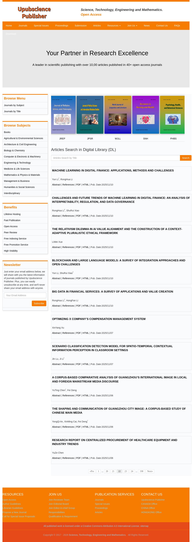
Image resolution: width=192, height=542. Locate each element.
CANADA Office (149, 504)
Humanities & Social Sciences (19, 187)
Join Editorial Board (59, 504)
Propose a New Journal (14, 512)
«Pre (92, 471)
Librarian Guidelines (12, 508)
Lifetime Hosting (12, 214)
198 (141, 471)
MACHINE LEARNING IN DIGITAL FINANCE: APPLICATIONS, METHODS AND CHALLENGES (113, 170)
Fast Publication (12, 220)
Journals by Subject (14, 105)
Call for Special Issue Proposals (18, 516)
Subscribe (39, 303)
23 (126, 471)
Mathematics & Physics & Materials (22, 175)
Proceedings (61, 25)
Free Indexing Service (15, 238)
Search (185, 158)
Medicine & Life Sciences (17, 168)
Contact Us (162, 25)
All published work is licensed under (62, 526)
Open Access (11, 226)
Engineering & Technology (17, 162)
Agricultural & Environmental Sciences (23, 138)
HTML (86, 184)
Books (7, 132)
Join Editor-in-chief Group (62, 508)
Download (11, 34)
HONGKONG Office (151, 512)
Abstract (56, 184)
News (147, 25)
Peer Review (10, 232)
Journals (22, 25)
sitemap (144, 526)
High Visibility (11, 250)
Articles (97, 25)
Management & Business (17, 181)
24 (132, 471)
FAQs (177, 25)
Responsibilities (57, 512)
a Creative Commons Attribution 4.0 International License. (110, 526)
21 (113, 471)
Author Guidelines (11, 504)
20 (107, 471)
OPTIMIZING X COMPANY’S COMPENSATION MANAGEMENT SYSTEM (99, 319)
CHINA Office (148, 508)
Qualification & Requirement (63, 516)
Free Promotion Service (16, 244)
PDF (78, 184)
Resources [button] (114, 25)
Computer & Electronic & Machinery (22, 156)
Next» (150, 471)
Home (9, 25)
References (68, 184)
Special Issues (41, 25)
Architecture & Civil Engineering (20, 144)
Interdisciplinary (12, 193)
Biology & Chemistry (14, 150)
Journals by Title (12, 111)
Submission (81, 25)
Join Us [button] (132, 25)
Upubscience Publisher (153, 499)
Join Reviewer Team (59, 499)
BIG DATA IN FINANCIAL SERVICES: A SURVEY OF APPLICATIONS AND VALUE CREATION (112, 291)
